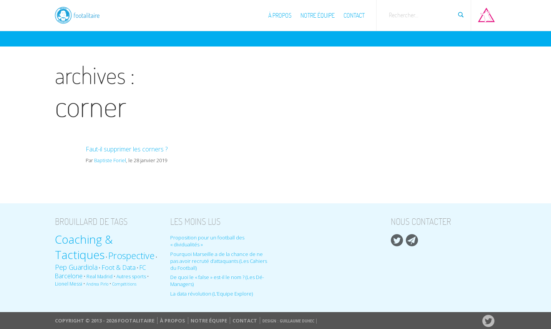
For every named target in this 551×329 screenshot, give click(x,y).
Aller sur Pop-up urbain (486, 13)
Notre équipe (317, 15)
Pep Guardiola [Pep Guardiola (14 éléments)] (76, 267)
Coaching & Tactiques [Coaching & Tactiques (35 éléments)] (84, 247)
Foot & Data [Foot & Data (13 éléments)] (118, 267)
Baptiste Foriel (110, 160)
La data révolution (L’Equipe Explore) (211, 293)
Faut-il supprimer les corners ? (127, 149)
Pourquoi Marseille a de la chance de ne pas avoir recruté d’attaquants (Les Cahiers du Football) (218, 261)
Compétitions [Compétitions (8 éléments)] (124, 284)
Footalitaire (82, 14)
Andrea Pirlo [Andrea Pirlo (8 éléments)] (97, 284)
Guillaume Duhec (297, 321)
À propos (280, 15)
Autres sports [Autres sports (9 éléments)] (131, 276)
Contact (354, 15)
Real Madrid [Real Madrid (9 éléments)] (99, 276)
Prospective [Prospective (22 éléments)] (131, 255)
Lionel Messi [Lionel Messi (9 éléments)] (68, 284)
